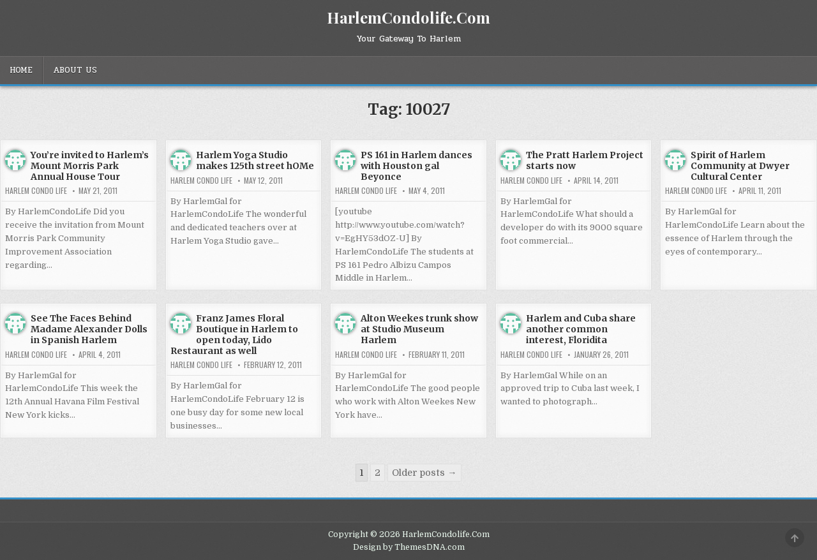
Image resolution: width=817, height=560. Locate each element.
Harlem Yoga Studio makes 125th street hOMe (255, 160)
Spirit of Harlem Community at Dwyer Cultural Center (740, 165)
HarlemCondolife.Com (408, 17)
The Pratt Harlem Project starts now (584, 160)
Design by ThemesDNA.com (409, 547)
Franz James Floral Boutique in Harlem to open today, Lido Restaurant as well (234, 334)
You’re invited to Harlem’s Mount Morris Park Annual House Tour (90, 165)
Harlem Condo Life (36, 191)
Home (21, 70)
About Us (75, 70)
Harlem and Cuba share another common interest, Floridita (581, 329)
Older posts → (424, 473)
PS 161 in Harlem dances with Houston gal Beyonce (416, 165)
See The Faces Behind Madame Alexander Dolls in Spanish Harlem (89, 329)
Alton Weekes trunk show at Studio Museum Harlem (419, 329)
